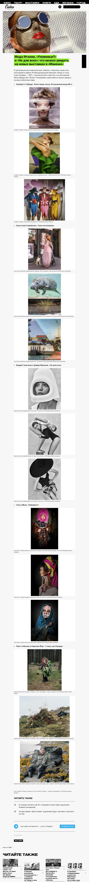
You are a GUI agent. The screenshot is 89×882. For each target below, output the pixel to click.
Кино (7, 3)
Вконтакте (84, 61)
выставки (18, 840)
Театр (18, 3)
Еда (56, 3)
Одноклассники (84, 66)
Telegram (84, 57)
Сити (9, 6)
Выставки (32, 3)
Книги (47, 3)
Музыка (68, 3)
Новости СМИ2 (7, 847)
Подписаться (67, 826)
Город (81, 3)
